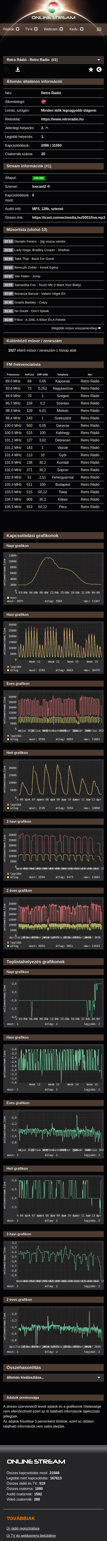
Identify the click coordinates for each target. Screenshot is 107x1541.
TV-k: (31, 29)
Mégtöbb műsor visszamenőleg (76, 328)
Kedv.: (76, 29)
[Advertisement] (53, 48)
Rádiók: (11, 29)
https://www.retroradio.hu (62, 119)
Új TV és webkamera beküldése (31, 1536)
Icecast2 (39, 186)
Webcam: (53, 29)
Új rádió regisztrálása (23, 1528)
